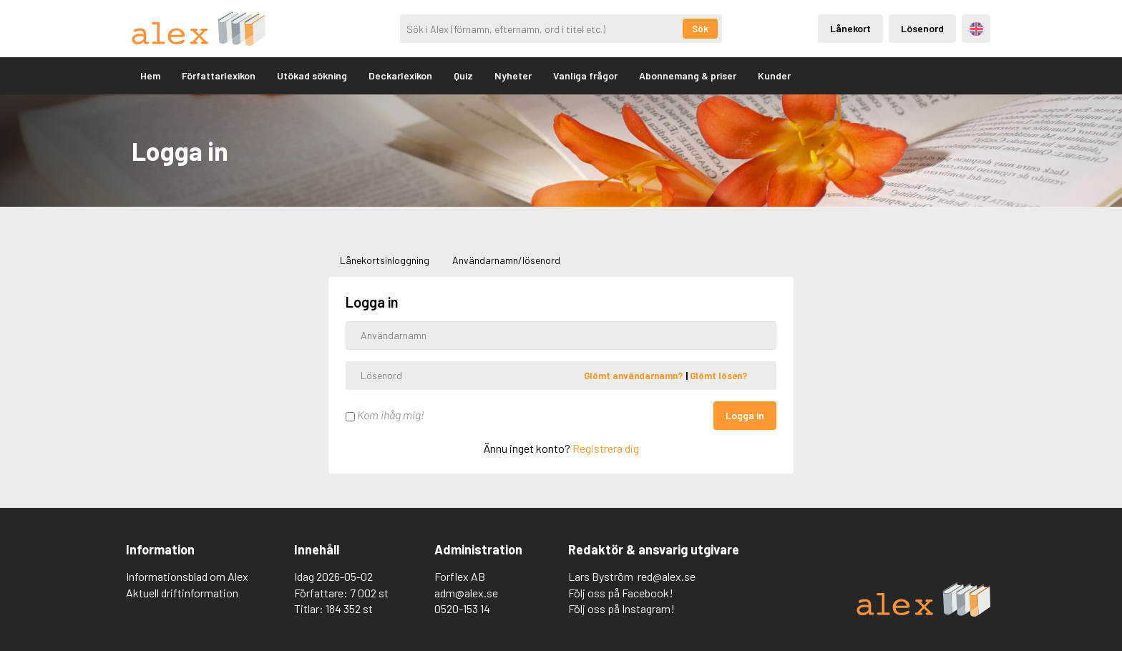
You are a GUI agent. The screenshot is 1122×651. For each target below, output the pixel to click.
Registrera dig (605, 448)
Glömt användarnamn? (635, 375)
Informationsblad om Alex (187, 576)
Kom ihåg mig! (385, 414)
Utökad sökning (312, 75)
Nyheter (513, 75)
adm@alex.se (466, 592)
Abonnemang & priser (687, 75)
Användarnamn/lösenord (506, 260)
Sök (700, 28)
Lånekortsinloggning (384, 260)
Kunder (774, 75)
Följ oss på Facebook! (620, 592)
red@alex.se (667, 576)
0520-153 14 (462, 608)
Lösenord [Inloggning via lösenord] (922, 28)
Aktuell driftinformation (182, 592)
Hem (150, 75)
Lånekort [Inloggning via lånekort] (850, 28)
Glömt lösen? (719, 375)
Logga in (745, 415)
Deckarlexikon (400, 75)
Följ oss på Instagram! (621, 608)
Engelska (976, 29)
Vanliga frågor (585, 75)
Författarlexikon (218, 75)
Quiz (463, 75)
